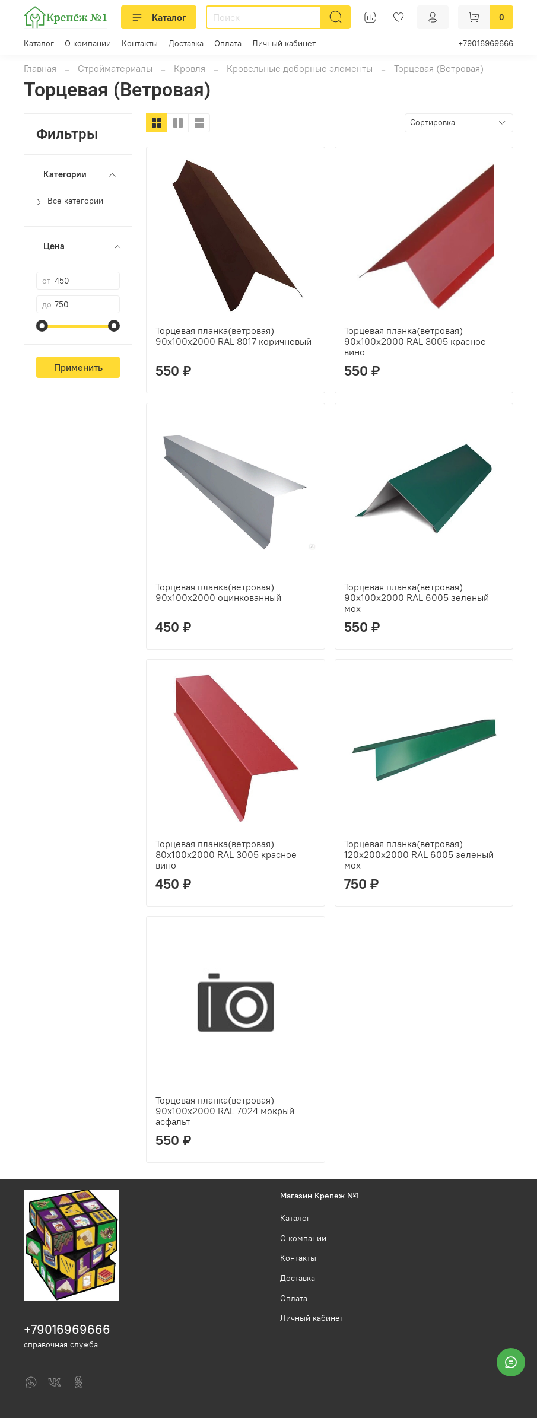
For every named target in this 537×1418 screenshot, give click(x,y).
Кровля (189, 68)
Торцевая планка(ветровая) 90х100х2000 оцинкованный (218, 592)
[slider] (42, 326)
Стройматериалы (115, 68)
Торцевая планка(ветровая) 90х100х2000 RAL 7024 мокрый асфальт (224, 1110)
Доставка (186, 43)
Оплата (228, 43)
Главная (40, 68)
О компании (88, 43)
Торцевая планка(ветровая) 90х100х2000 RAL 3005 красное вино (415, 341)
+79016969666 (485, 43)
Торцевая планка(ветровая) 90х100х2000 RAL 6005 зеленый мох (416, 597)
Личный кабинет (284, 43)
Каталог (158, 17)
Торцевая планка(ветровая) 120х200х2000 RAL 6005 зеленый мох (419, 854)
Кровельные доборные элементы (300, 68)
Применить (78, 367)
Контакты (140, 43)
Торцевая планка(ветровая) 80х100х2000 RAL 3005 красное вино (226, 854)
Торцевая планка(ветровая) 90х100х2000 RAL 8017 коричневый (233, 336)
